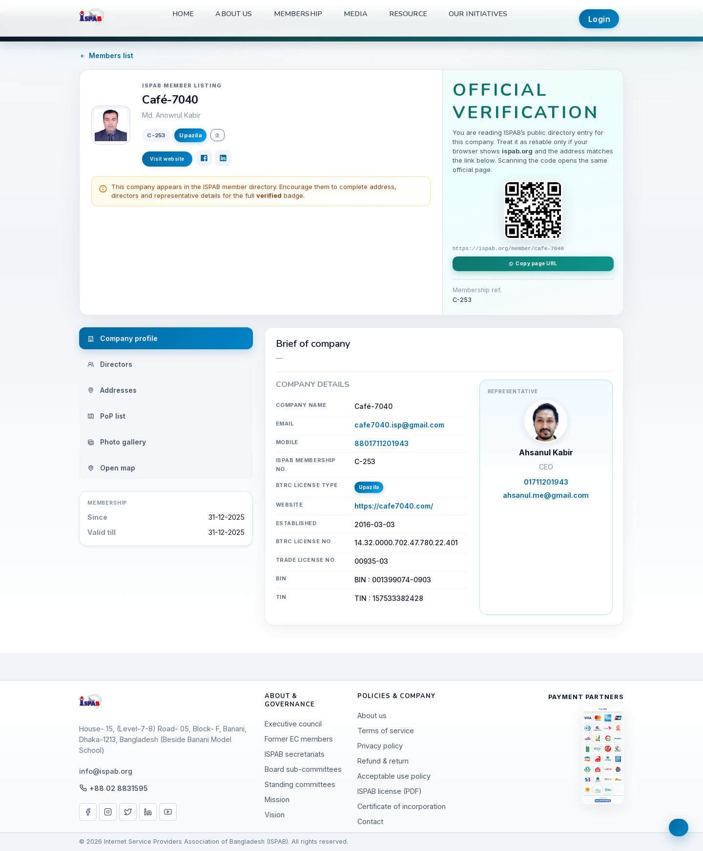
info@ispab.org (105, 771)
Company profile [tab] (122, 338)
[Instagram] (108, 812)
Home (183, 14)
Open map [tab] (111, 468)
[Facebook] (204, 158)
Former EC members (299, 739)
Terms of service (385, 730)
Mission (277, 799)
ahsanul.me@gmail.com (546, 495)
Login (599, 19)
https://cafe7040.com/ (393, 506)
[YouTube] (168, 812)
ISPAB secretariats (295, 754)
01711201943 (546, 482)
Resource (408, 14)
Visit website (167, 159)
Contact (370, 821)
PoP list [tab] (106, 416)
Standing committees (300, 784)
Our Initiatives (478, 14)
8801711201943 (381, 443)
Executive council (293, 724)
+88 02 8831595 (118, 788)
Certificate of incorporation (401, 806)
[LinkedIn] (223, 158)
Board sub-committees (303, 769)
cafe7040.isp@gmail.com (399, 425)
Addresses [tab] (112, 390)
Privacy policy (380, 746)
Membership (298, 14)
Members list (106, 55)
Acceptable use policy (394, 776)
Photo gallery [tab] (116, 442)
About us (233, 14)
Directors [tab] (109, 364)
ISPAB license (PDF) (389, 791)
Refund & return (383, 761)
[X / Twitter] (128, 812)
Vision (275, 814)
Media (356, 14)
